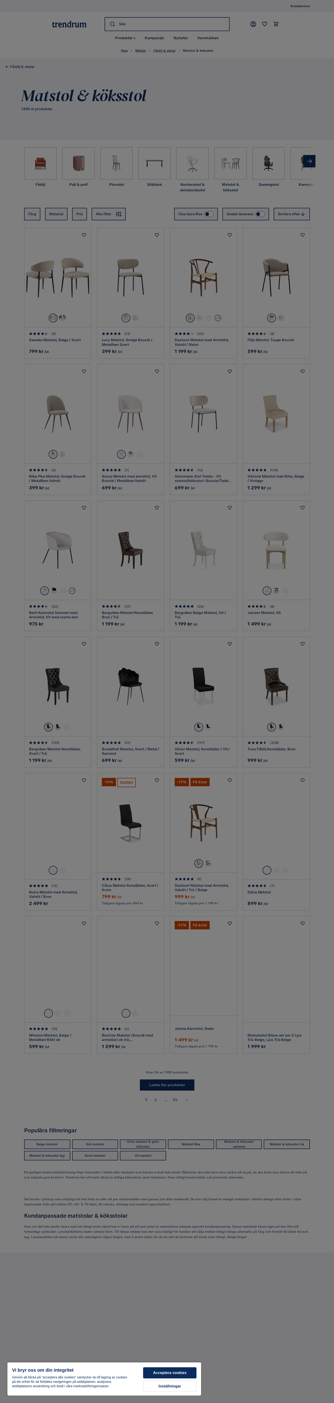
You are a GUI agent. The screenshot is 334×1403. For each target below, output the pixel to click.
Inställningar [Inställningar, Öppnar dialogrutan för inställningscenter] (170, 1386)
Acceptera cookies (169, 1373)
